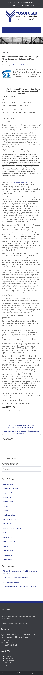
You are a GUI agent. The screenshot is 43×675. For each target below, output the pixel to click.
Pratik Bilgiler (7, 537)
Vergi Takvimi (8, 559)
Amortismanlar (8, 484)
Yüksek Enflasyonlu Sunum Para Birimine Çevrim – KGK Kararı (20, 572)
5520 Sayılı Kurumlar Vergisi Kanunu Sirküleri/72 (20, 586)
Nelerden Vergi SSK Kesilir (12, 528)
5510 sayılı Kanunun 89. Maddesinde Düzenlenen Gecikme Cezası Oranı (21, 432)
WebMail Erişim (27, 5)
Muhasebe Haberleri (8, 673)
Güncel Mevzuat (9, 663)
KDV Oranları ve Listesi (11, 519)
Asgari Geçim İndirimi (10, 488)
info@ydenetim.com (28, 2)
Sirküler (6, 546)
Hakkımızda (7, 497)
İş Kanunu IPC (8, 511)
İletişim (5, 506)
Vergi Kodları (7, 555)
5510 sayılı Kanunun (20, 182)
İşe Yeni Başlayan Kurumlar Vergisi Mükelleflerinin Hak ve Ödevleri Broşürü (21, 426)
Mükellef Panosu (9, 524)
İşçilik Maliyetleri (9, 515)
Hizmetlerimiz (8, 502)
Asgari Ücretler (8, 493)
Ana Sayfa (7, 656)
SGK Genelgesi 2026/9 (11, 582)
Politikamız (7, 533)
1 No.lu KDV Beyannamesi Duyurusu (16, 577)
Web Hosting (28, 673)
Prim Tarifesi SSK (9, 542)
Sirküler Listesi (8, 550)
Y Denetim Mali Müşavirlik (20, 65)
